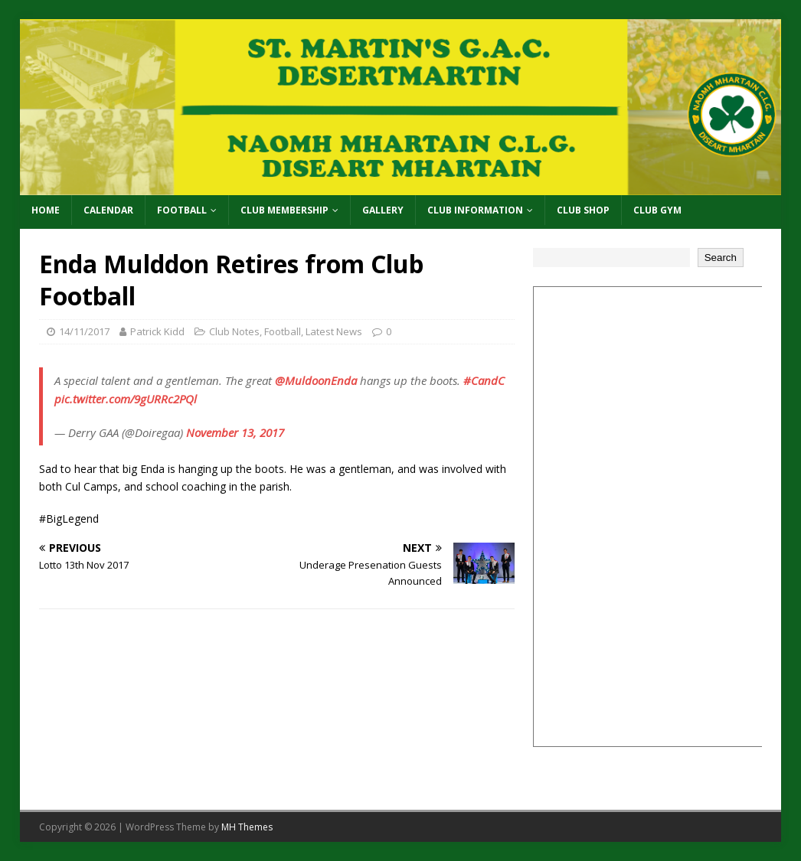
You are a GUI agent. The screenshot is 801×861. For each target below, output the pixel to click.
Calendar (108, 210)
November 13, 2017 (235, 432)
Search (721, 257)
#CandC (484, 380)
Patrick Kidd (157, 331)
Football (182, 210)
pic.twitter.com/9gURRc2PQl (125, 398)
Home (45, 210)
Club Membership (284, 210)
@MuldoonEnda (316, 380)
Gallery (383, 210)
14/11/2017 (84, 331)
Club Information (475, 210)
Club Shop (583, 210)
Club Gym (657, 210)
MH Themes (247, 826)
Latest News (334, 331)
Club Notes (234, 331)
